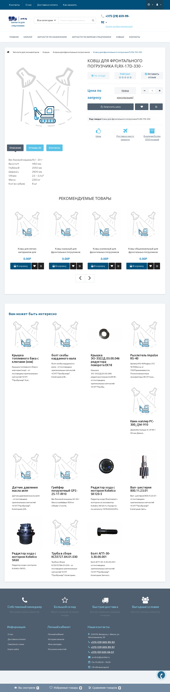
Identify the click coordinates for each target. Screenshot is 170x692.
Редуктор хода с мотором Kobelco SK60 (24, 567)
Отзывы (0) (35, 147)
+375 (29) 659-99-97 (101, 660)
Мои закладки (55, 657)
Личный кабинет (56, 647)
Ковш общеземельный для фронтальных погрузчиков (143, 250)
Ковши (120, 37)
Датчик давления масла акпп (25, 495)
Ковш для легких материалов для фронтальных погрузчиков (27, 250)
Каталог (28, 37)
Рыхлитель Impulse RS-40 (144, 356)
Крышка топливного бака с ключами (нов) (25, 358)
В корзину (21, 266)
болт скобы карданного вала (63, 356)
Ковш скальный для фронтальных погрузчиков (65, 250)
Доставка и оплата (31, 4)
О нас (12, 4)
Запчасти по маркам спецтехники (91, 37)
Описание (15, 147)
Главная (14, 37)
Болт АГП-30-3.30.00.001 (100, 565)
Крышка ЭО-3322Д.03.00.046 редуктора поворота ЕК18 (105, 360)
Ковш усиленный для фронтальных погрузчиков (104, 250)
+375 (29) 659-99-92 (101, 655)
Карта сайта (13, 662)
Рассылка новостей (57, 662)
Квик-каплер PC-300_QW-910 (142, 426)
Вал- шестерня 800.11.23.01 (140, 495)
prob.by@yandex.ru (99, 670)
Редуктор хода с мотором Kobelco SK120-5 (103, 497)
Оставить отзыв (153, 75)
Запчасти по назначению (52, 37)
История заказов (56, 652)
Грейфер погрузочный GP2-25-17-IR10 (64, 497)
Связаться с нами (16, 657)
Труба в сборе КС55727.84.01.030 (64, 565)
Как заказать (54, 4)
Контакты (72, 4)
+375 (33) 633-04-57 (101, 665)
